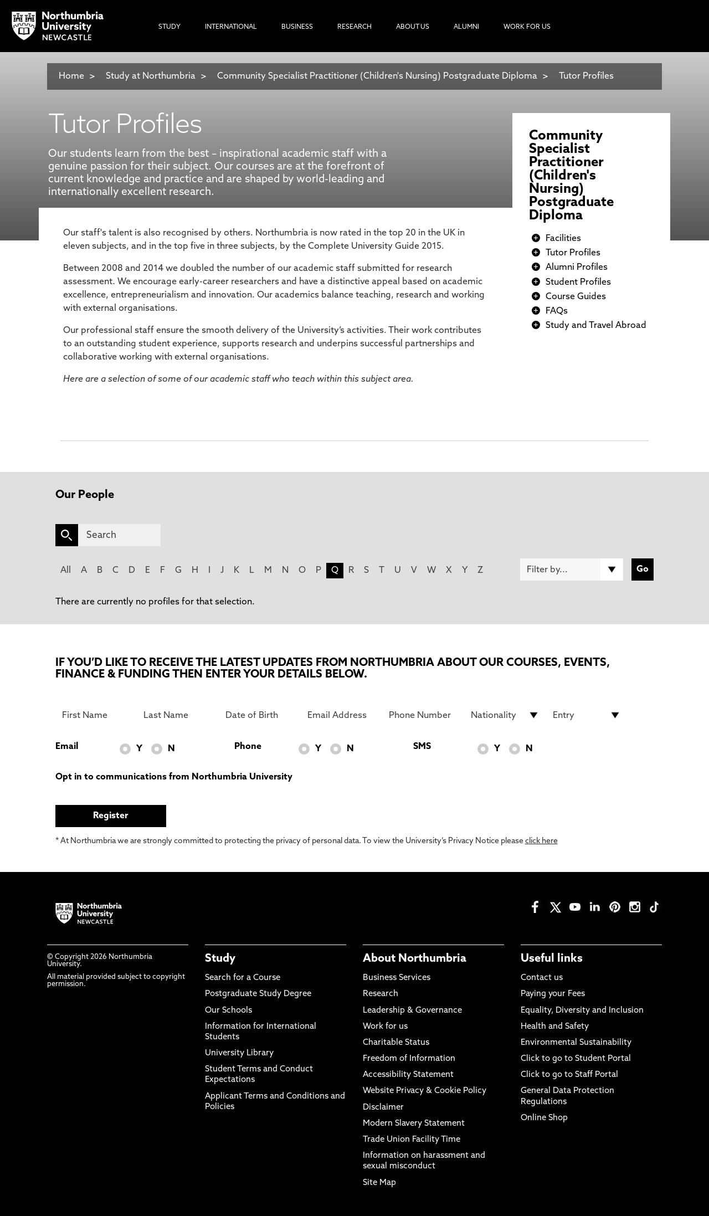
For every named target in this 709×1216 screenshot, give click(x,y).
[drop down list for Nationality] (505, 715)
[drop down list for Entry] (587, 715)
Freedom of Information (409, 1059)
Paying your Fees (553, 994)
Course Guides (576, 297)
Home (71, 76)
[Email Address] (342, 715)
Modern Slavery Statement (414, 1124)
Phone (247, 746)
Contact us (542, 978)
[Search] (119, 535)
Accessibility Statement (408, 1075)
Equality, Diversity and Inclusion (582, 1011)
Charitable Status (396, 1043)
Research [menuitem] (354, 27)
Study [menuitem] (169, 27)
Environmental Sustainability (576, 1043)
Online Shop (544, 1118)
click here (541, 841)
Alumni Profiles (577, 267)
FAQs (557, 311)
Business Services (396, 978)
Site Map (379, 1183)
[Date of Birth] (260, 715)
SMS (422, 746)
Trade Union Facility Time (411, 1140)
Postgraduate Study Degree (258, 994)
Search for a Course (242, 978)
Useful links (552, 958)
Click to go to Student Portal (576, 1059)
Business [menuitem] (297, 27)
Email (66, 746)
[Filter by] (571, 569)
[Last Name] (178, 715)
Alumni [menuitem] (466, 27)
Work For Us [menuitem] (527, 27)
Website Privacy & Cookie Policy (424, 1091)
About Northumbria (414, 958)
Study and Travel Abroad (596, 325)
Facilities (563, 238)
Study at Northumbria (151, 76)
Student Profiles (578, 282)
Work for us (385, 1027)
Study (220, 958)
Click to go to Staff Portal (569, 1075)
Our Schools (228, 1011)
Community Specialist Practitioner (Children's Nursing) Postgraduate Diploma (377, 76)
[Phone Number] (423, 715)
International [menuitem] (231, 27)
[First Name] (96, 715)
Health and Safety (555, 1027)
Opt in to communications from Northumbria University (173, 777)
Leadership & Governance (412, 1011)
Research (380, 994)
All (65, 570)
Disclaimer (383, 1108)
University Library (239, 1053)
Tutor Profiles (586, 76)
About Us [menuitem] (412, 27)
